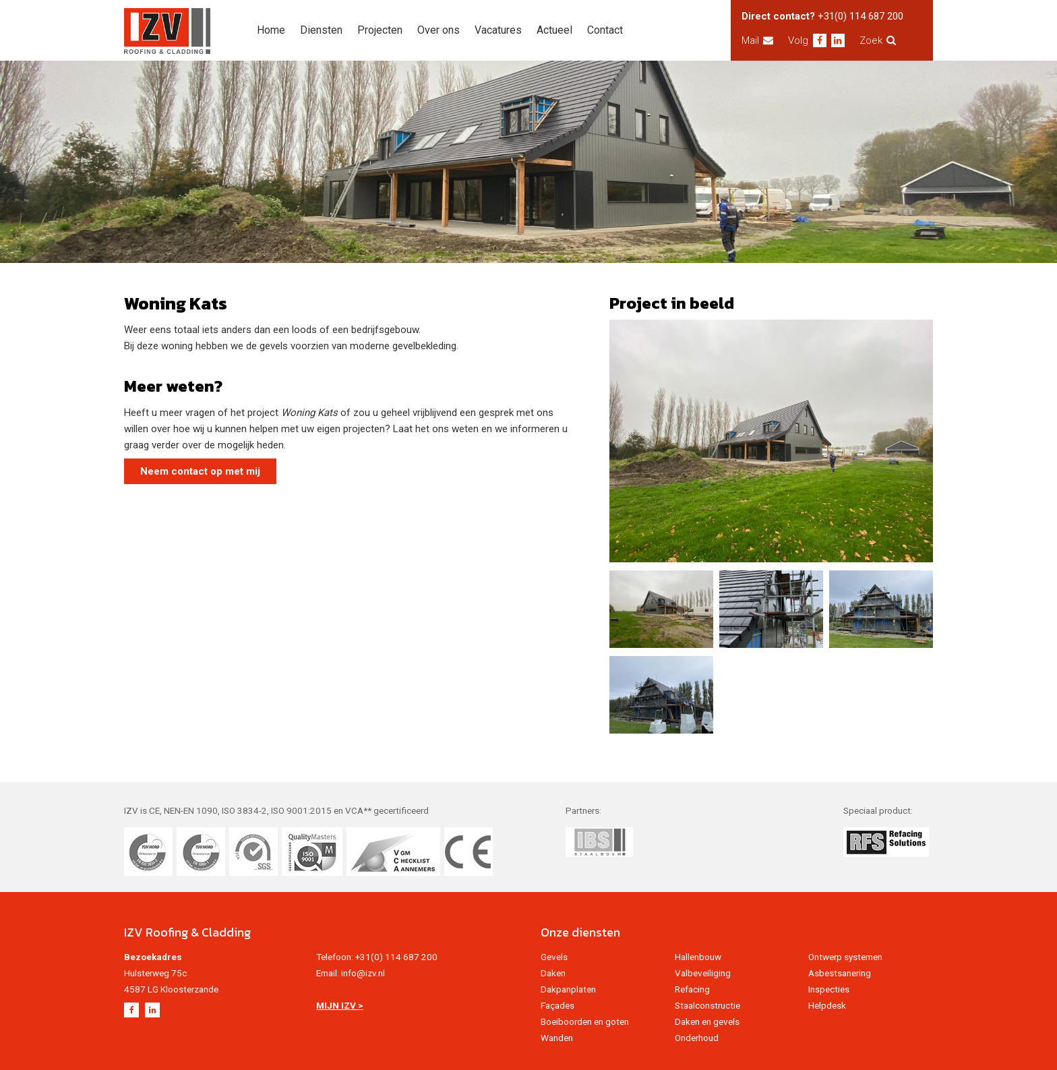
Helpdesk (827, 1005)
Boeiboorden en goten (585, 1021)
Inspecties (828, 989)
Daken (553, 973)
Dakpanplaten (568, 989)
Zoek (877, 40)
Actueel (554, 30)
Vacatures (498, 30)
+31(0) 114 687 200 (860, 16)
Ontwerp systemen (845, 956)
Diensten (321, 30)
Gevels (554, 956)
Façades (557, 1005)
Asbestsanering (839, 973)
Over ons (438, 30)
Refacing (692, 989)
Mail (757, 40)
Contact (605, 30)
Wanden (557, 1037)
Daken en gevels (707, 1021)
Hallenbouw (698, 956)
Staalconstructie (707, 1005)
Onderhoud (697, 1037)
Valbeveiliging (703, 973)
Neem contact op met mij (200, 471)
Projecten (379, 30)
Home (271, 30)
